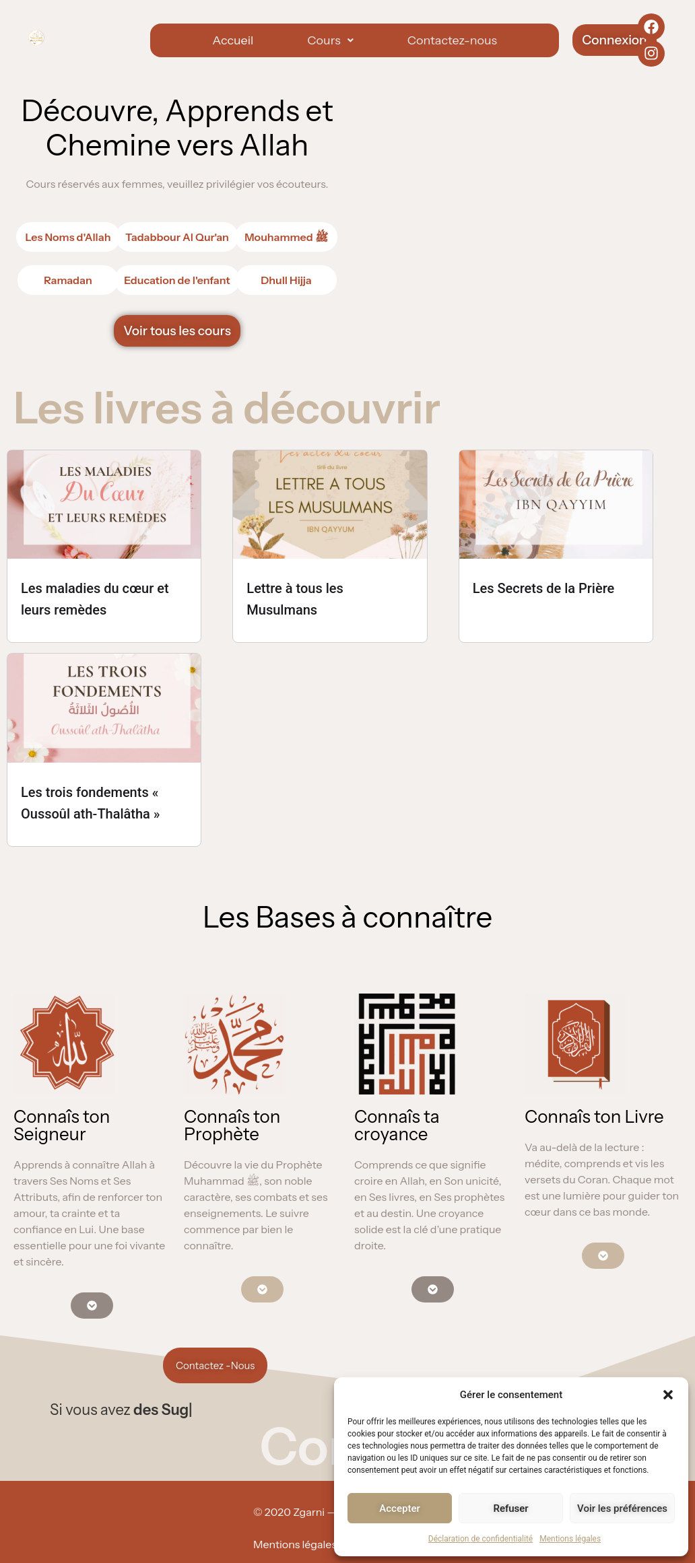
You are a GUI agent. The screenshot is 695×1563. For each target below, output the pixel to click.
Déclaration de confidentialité (480, 1538)
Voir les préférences (622, 1508)
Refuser (510, 1508)
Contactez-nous (452, 40)
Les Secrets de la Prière (544, 588)
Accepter (399, 1508)
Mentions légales (570, 1538)
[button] (668, 1394)
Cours (330, 40)
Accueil (232, 40)
